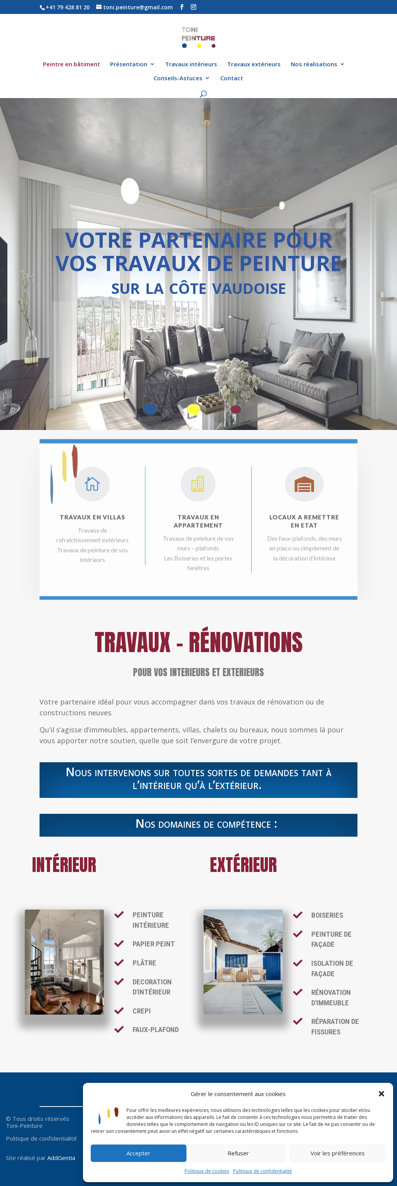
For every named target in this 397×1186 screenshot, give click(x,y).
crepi (142, 1010)
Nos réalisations (314, 64)
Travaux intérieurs (191, 64)
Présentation (128, 64)
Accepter (138, 1153)
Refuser (238, 1153)
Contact (231, 78)
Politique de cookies (207, 1171)
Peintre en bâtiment (71, 64)
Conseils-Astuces (178, 78)
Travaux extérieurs (254, 64)
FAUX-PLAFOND (156, 1029)
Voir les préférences (338, 1153)
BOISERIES (327, 915)
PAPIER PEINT (154, 943)
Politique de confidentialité (262, 1171)
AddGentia (61, 1158)
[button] (381, 1094)
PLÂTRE (144, 962)
